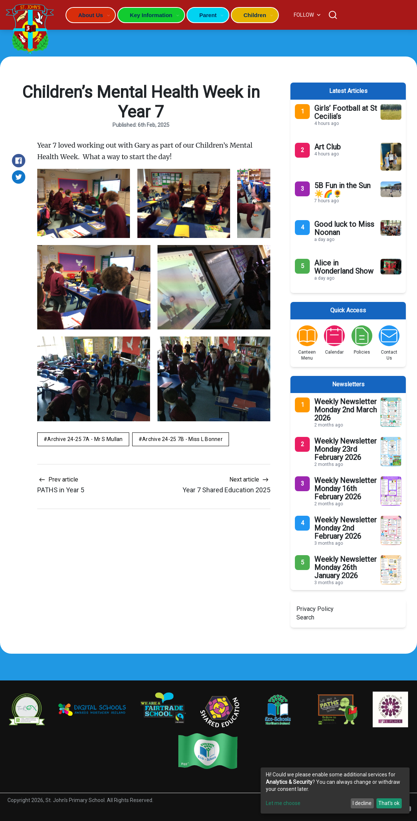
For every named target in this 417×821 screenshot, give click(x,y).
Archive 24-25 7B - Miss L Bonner (182, 439)
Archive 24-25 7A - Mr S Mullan (84, 439)
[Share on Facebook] (18, 160)
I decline (362, 803)
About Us (90, 15)
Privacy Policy (315, 608)
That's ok (389, 803)
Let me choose (283, 803)
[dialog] (335, 790)
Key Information (151, 15)
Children (254, 15)
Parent (208, 15)
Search (305, 617)
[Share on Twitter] (18, 177)
